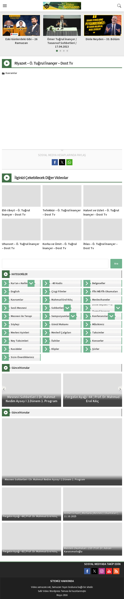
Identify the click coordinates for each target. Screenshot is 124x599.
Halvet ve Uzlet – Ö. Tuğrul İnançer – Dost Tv (101, 212)
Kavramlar (11, 73)
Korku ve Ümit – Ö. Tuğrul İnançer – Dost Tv (60, 246)
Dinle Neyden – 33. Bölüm (103, 39)
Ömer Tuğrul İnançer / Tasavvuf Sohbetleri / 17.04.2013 (62, 43)
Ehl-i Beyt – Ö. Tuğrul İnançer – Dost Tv (16, 212)
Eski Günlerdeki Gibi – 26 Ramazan (21, 41)
